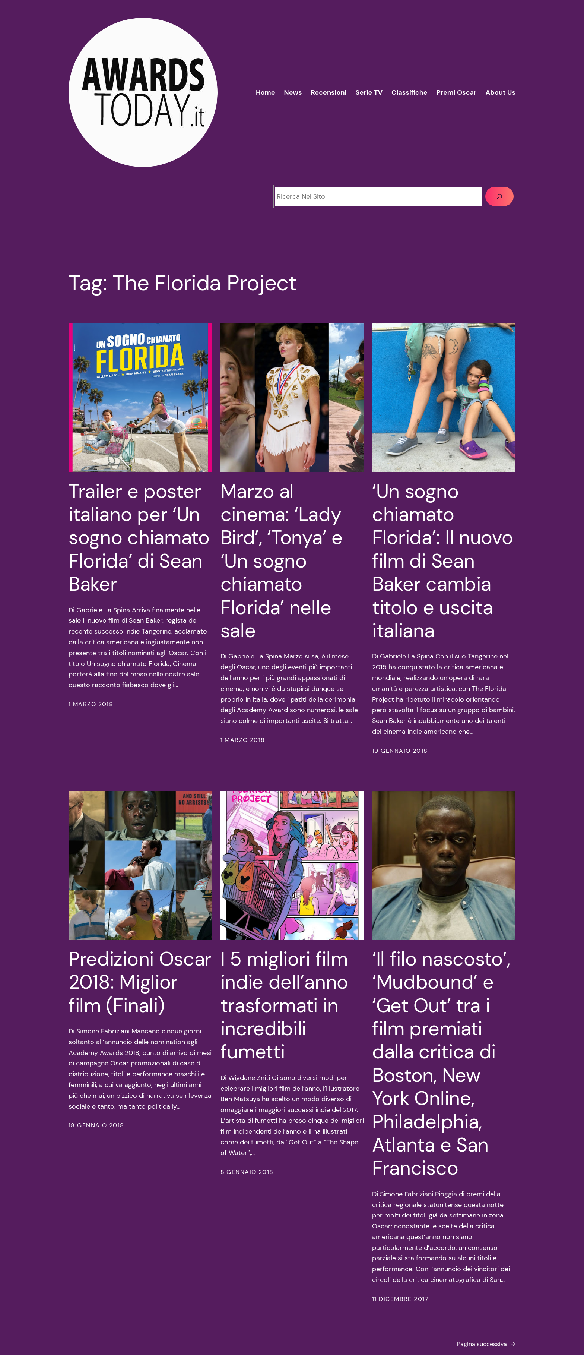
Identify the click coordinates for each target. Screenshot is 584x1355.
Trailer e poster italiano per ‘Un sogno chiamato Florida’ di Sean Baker (139, 538)
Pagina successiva (486, 1344)
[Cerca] (499, 196)
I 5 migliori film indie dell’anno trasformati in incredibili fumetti (284, 1005)
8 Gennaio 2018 (247, 1172)
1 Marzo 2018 (91, 704)
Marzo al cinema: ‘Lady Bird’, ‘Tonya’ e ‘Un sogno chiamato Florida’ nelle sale (281, 561)
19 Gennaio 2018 (400, 751)
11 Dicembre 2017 (400, 1299)
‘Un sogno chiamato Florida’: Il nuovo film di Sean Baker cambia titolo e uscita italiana (442, 561)
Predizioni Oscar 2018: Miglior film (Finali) (140, 982)
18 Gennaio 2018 (96, 1125)
